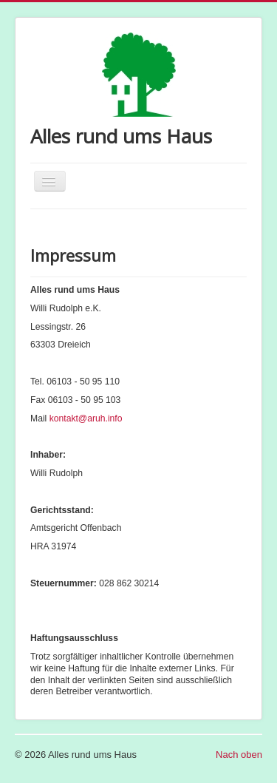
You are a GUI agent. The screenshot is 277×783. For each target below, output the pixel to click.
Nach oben (239, 754)
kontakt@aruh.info (86, 418)
